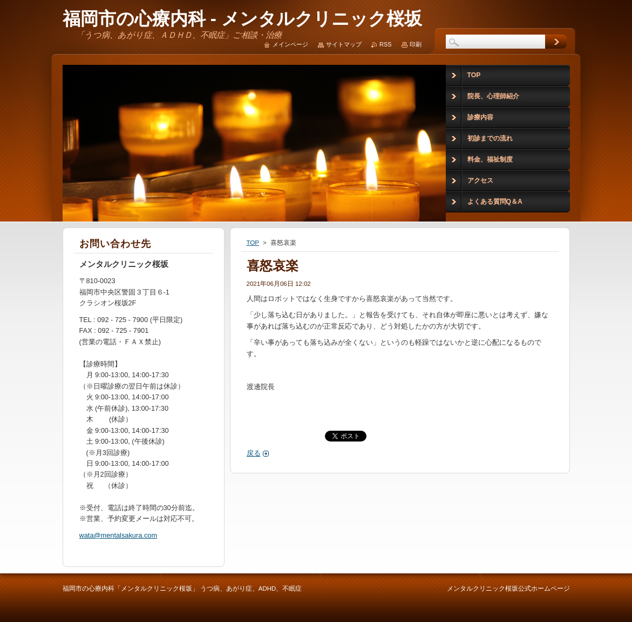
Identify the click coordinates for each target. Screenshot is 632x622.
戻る (254, 453)
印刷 (416, 44)
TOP (253, 242)
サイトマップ (344, 44)
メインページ (290, 44)
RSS (385, 44)
